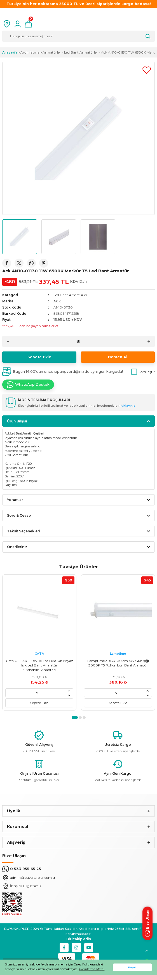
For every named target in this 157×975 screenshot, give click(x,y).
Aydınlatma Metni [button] (91, 969)
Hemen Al (117, 357)
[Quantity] (78, 341)
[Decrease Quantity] (8, 341)
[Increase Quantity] (148, 341)
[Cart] (28, 23)
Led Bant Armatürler (70, 295)
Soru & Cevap (19, 515)
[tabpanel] (39, 642)
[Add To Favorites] (146, 70)
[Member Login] (17, 23)
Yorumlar (15, 500)
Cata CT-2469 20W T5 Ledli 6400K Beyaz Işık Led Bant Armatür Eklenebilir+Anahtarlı (39, 665)
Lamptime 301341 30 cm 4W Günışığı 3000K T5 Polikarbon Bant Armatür (118, 663)
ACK (57, 301)
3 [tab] (84, 717)
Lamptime (118, 654)
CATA (39, 654)
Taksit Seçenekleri (23, 531)
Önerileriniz (17, 547)
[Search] (78, 36)
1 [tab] (75, 717)
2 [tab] (80, 717)
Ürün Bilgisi (17, 421)
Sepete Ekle (39, 357)
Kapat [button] (132, 967)
